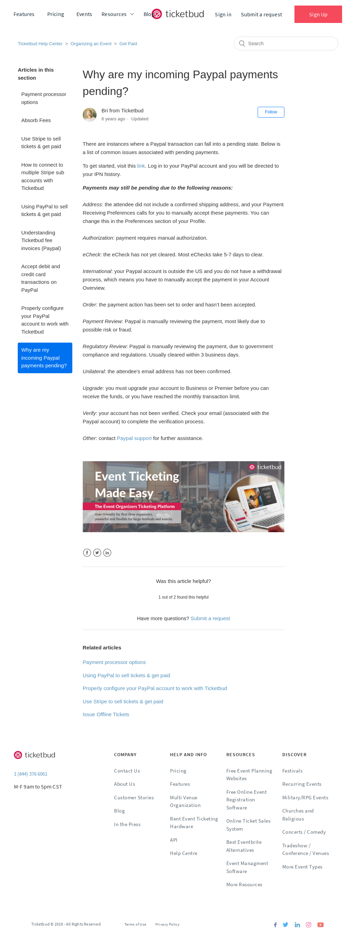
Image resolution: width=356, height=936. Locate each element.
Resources (114, 13)
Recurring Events (302, 784)
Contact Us (127, 770)
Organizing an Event (91, 43)
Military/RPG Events (305, 797)
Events (84, 13)
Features (24, 13)
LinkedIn (107, 553)
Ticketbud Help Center (40, 43)
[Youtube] (320, 925)
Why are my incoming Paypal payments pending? (44, 357)
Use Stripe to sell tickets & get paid (41, 143)
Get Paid (128, 43)
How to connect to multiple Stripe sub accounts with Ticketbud (42, 176)
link (141, 166)
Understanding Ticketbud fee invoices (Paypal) (41, 240)
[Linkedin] (297, 925)
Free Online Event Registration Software (246, 800)
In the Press (127, 824)
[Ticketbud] (178, 14)
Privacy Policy (167, 924)
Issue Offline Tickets (106, 714)
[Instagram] (308, 925)
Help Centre (183, 853)
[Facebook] (275, 925)
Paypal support (134, 438)
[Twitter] (286, 925)
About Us (124, 784)
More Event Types (302, 866)
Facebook (87, 553)
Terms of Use (135, 924)
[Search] (286, 43)
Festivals (292, 770)
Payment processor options (43, 98)
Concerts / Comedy (304, 832)
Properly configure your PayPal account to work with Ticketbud (44, 320)
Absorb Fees (36, 120)
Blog (149, 13)
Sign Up (318, 14)
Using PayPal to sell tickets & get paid (44, 210)
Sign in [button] (223, 14)
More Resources (244, 884)
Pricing (55, 13)
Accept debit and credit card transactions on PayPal (40, 278)
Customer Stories (134, 797)
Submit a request (261, 14)
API (174, 840)
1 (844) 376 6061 (30, 773)
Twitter (97, 553)
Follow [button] (271, 112)
